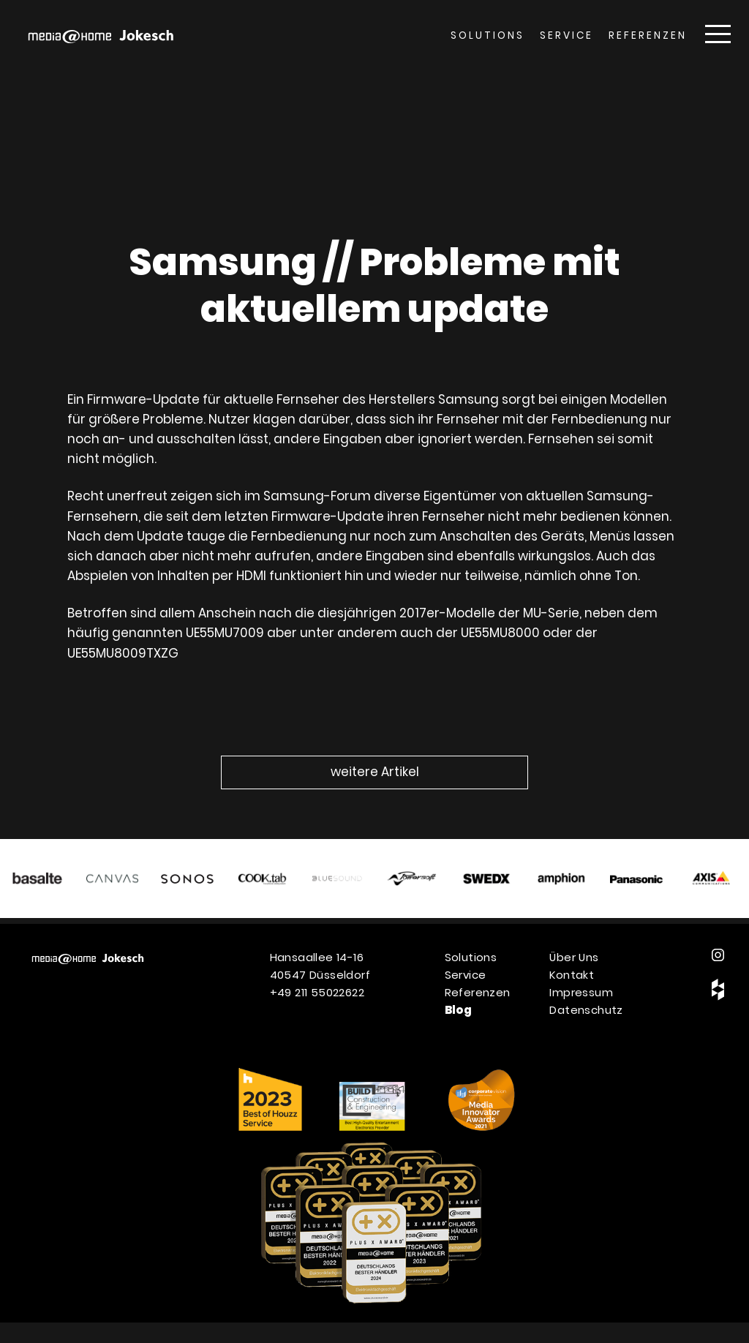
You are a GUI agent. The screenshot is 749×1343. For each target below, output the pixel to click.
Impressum (581, 992)
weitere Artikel (375, 771)
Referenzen (648, 35)
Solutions (487, 35)
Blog (459, 1009)
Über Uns (573, 957)
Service (566, 35)
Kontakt (571, 974)
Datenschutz (585, 1009)
